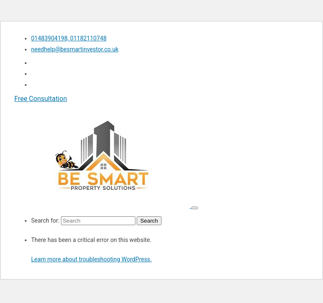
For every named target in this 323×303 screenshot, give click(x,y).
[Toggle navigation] (194, 208)
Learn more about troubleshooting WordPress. (91, 259)
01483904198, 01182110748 (68, 38)
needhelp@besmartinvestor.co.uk (75, 49)
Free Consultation (40, 99)
